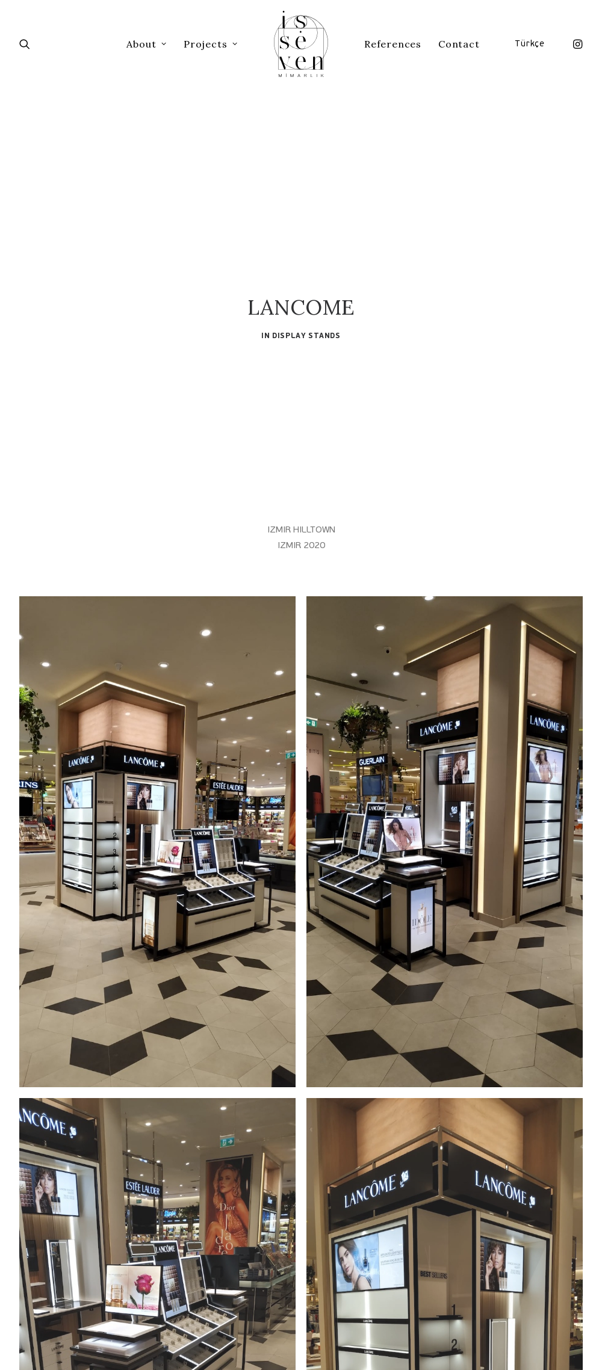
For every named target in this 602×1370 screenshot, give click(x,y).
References (392, 44)
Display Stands (306, 283)
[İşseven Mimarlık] (301, 44)
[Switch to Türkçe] (531, 44)
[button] (574, 44)
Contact (459, 44)
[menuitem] (574, 44)
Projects (211, 44)
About (146, 44)
